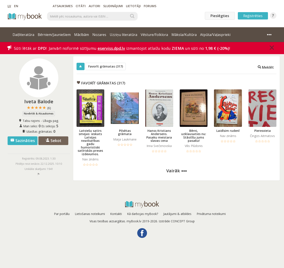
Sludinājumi (113, 6)
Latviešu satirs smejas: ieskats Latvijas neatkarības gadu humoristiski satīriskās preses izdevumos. (90, 142)
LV (9, 6)
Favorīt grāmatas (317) (105, 66)
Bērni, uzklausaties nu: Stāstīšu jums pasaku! (193, 136)
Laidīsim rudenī (228, 131)
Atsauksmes (63, 6)
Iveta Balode (38, 101)
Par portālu (62, 214)
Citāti (81, 6)
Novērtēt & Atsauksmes (39, 113)
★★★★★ (39, 107)
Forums (150, 6)
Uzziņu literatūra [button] (123, 34)
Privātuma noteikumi (211, 214)
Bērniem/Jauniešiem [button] (54, 34)
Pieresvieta (262, 131)
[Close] (272, 47)
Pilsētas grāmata (125, 132)
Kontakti (116, 214)
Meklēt (266, 67)
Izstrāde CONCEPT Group (177, 221)
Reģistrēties (253, 15)
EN (16, 6)
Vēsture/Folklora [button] (154, 34)
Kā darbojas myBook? (142, 214)
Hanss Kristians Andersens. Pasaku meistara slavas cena (159, 136)
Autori (94, 6)
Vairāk (176, 171)
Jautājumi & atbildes (177, 214)
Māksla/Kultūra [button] (184, 34)
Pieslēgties (220, 15)
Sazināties (22, 140)
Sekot (53, 140)
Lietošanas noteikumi (90, 214)
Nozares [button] (99, 34)
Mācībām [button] (81, 34)
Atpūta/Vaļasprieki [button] (215, 34)
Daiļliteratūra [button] (23, 34)
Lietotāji (133, 6)
